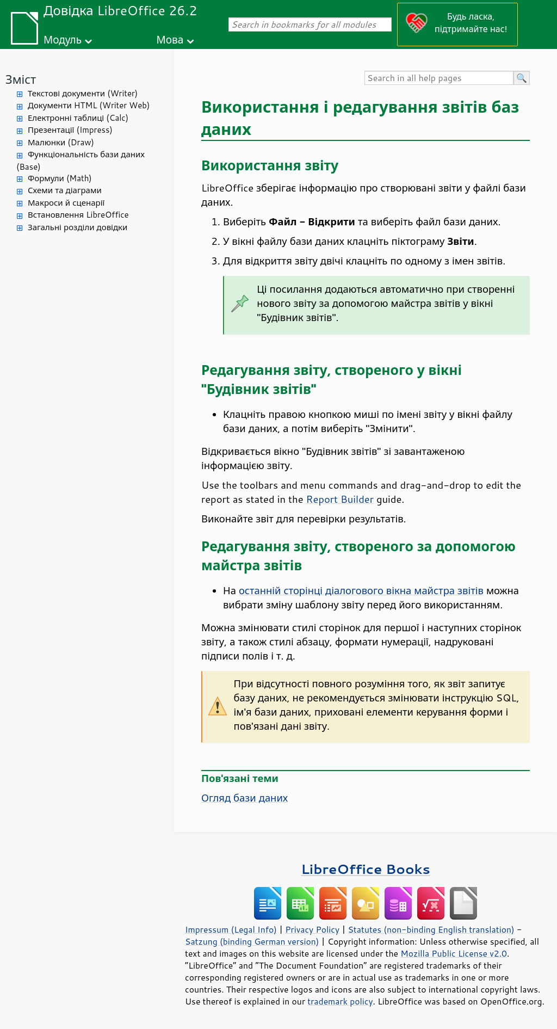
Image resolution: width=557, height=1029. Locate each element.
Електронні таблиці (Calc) (78, 118)
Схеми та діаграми (65, 190)
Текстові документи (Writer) (83, 93)
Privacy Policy (312, 929)
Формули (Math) (60, 178)
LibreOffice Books (365, 868)
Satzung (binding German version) (252, 941)
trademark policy (340, 1001)
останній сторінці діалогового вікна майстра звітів (361, 590)
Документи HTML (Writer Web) (89, 105)
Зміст (20, 79)
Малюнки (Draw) (61, 142)
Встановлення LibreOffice (78, 214)
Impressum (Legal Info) (231, 929)
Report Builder (340, 499)
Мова (170, 39)
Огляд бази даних (244, 798)
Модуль (63, 39)
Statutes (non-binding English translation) (431, 929)
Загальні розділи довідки (77, 227)
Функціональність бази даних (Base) (80, 160)
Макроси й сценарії (66, 202)
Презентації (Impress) (70, 129)
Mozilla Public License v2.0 (453, 953)
